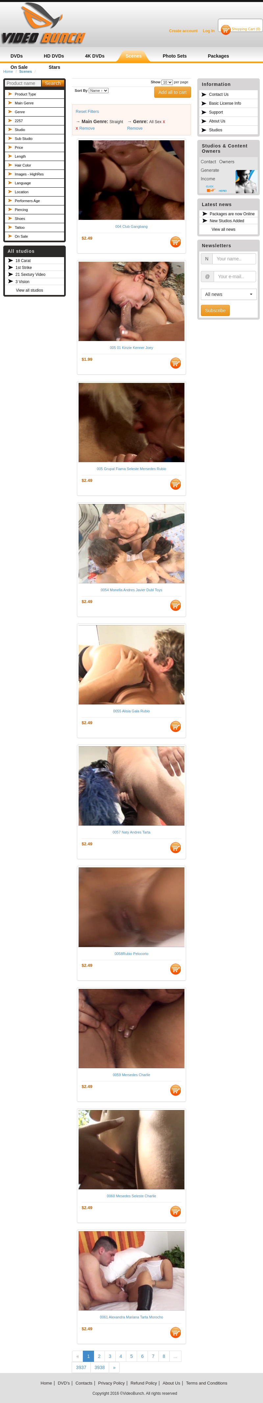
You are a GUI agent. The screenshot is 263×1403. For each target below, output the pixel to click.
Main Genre (24, 103)
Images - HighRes (29, 174)
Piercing (21, 210)
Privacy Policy (111, 1383)
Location (22, 192)
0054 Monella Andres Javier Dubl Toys (131, 590)
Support (216, 112)
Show (155, 82)
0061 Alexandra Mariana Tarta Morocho (131, 1317)
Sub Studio (24, 139)
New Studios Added (227, 221)
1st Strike (23, 267)
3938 (100, 1367)
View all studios (29, 290)
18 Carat (23, 260)
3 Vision (22, 281)
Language (23, 183)
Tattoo (20, 227)
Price (19, 147)
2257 (19, 121)
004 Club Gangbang (131, 226)
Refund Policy (144, 1383)
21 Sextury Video (30, 274)
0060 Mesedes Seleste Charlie (131, 1196)
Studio (20, 130)
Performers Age (27, 201)
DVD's (64, 1383)
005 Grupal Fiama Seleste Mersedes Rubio (131, 469)
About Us (217, 121)
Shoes (20, 219)
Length (20, 156)
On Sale (21, 236)
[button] (229, 294)
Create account (183, 31)
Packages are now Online (232, 214)
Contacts (84, 1383)
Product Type (25, 94)
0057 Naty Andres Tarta (132, 832)
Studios (215, 130)
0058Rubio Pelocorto (132, 954)
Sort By (81, 91)
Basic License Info (225, 103)
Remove (87, 128)
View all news (223, 229)
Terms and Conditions (206, 1383)
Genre (20, 112)
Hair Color (23, 165)
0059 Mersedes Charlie (131, 1075)
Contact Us (218, 94)
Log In (209, 31)
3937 (81, 1367)
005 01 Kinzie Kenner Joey (131, 348)
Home (46, 1383)
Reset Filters (87, 111)
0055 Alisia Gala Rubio (131, 711)
